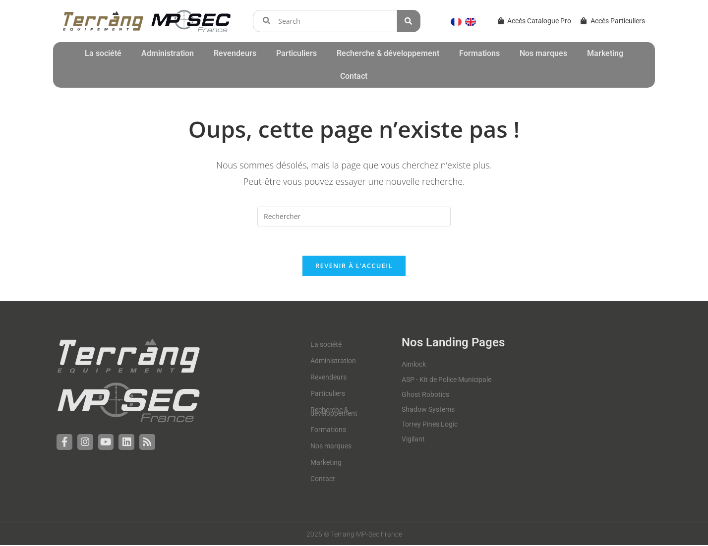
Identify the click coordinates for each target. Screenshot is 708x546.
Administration (167, 53)
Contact (353, 76)
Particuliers (296, 53)
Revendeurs (235, 53)
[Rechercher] (408, 21)
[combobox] (325, 21)
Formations (479, 53)
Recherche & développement (388, 53)
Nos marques (543, 53)
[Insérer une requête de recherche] (354, 216)
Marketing (605, 53)
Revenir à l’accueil (354, 266)
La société (103, 53)
